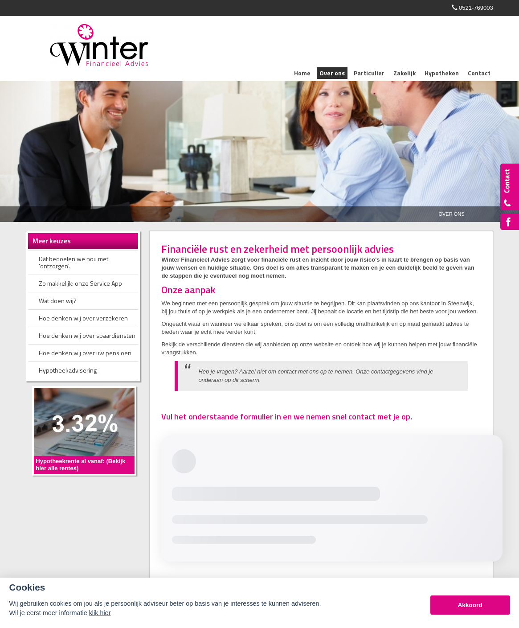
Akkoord (470, 605)
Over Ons (451, 214)
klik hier (100, 612)
